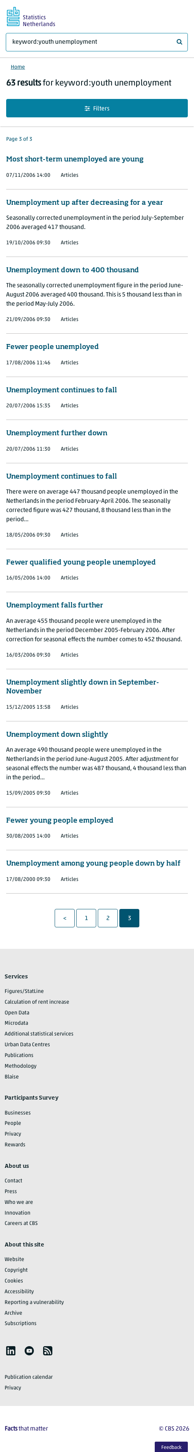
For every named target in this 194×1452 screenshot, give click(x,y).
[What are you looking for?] (97, 42)
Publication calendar (29, 1377)
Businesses (18, 1113)
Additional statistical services (39, 1034)
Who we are (19, 1202)
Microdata (16, 1023)
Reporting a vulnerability (34, 1302)
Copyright (16, 1270)
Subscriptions (21, 1323)
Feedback (171, 1447)
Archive (13, 1313)
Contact (13, 1181)
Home (18, 67)
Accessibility (19, 1291)
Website (14, 1259)
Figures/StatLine (24, 991)
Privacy (13, 1134)
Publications (19, 1055)
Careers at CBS (21, 1223)
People (13, 1123)
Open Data (17, 1013)
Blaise (12, 1077)
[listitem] (11, 1351)
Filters (97, 108)
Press (11, 1191)
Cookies (14, 1281)
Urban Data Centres (27, 1044)
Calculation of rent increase (37, 1002)
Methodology (21, 1066)
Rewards (15, 1145)
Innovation (17, 1213)
